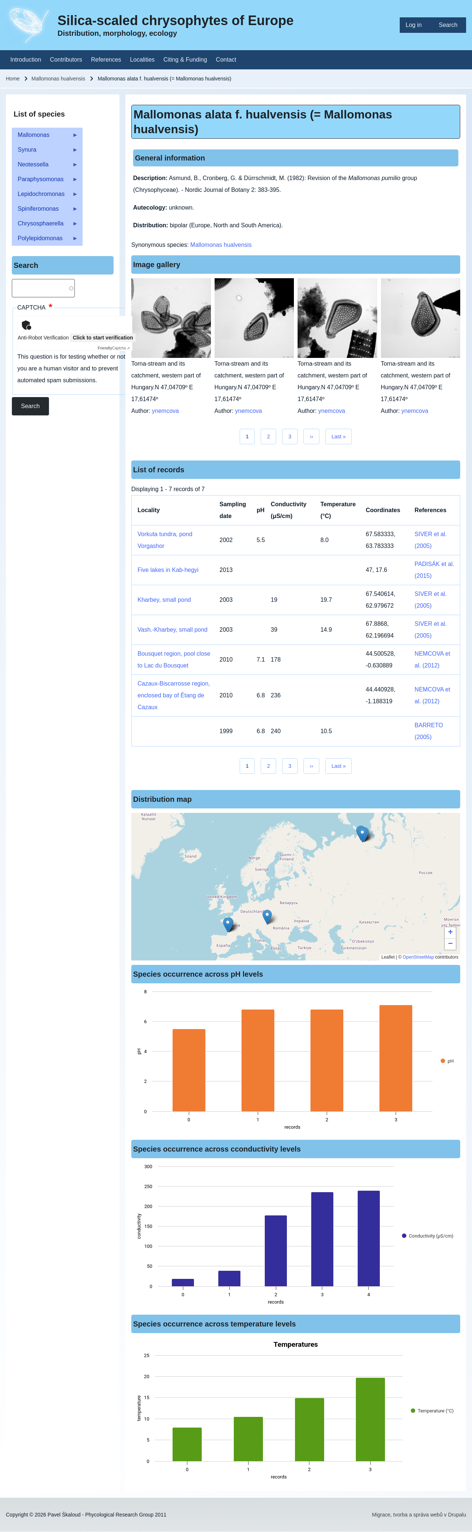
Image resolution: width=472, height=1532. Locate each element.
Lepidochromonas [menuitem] (45, 196)
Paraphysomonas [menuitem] (45, 181)
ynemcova (165, 411)
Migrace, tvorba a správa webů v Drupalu (419, 1515)
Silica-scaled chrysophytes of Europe (176, 20)
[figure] (295, 1061)
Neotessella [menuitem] (45, 166)
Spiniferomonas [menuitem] (45, 211)
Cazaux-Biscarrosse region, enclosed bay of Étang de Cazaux (174, 695)
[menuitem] (416, 25)
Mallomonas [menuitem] (45, 137)
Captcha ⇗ (114, 348)
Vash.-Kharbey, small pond (173, 630)
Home (13, 79)
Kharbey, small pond (164, 600)
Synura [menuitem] (45, 151)
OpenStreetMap (418, 957)
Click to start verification (103, 338)
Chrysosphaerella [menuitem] (45, 225)
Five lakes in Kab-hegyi (168, 570)
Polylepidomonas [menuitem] (45, 240)
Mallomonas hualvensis (58, 79)
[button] (267, 917)
